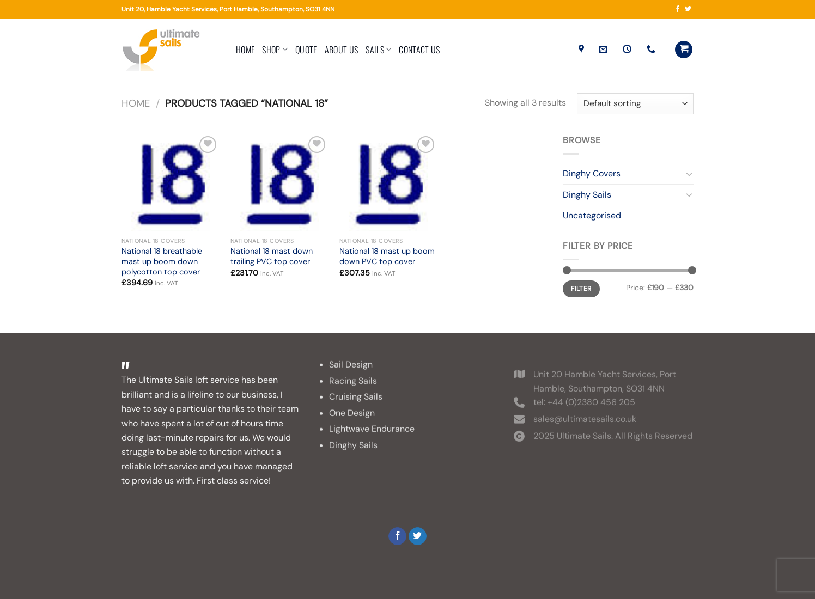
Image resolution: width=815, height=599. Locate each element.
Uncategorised (592, 215)
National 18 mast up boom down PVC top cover (387, 256)
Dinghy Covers (592, 173)
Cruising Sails (355, 406)
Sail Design (351, 374)
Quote (306, 49)
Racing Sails (353, 390)
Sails (378, 49)
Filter (581, 288)
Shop (275, 49)
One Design (352, 423)
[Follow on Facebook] (677, 9)
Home (245, 49)
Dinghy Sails (587, 194)
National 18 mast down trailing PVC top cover (271, 256)
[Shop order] (635, 103)
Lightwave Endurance (372, 439)
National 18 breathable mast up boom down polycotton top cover (161, 261)
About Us (341, 49)
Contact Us (419, 49)
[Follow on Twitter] (688, 9)
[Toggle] (689, 173)
